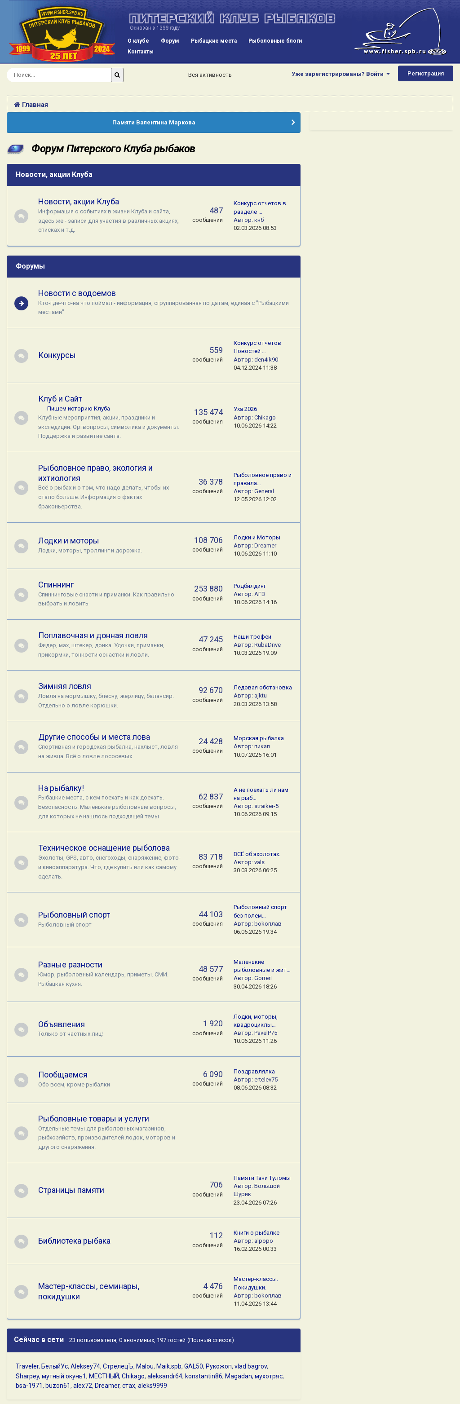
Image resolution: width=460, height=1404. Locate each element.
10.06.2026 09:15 (255, 814)
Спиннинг (60, 584)
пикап (262, 746)
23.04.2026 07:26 (255, 1202)
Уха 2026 (245, 409)
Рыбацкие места (214, 41)
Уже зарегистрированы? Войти (341, 74)
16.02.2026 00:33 (255, 1248)
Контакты (141, 52)
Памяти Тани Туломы (262, 1177)
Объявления (65, 1024)
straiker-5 (266, 806)
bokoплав (268, 923)
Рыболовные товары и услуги (97, 1118)
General (264, 491)
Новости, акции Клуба (54, 174)
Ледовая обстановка (263, 687)
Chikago (265, 417)
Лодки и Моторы (257, 537)
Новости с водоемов (81, 293)
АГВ (259, 594)
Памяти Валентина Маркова (153, 122)
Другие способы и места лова (98, 737)
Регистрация (425, 73)
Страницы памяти (75, 1190)
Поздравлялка (254, 1071)
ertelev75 (266, 1079)
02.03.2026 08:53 (255, 228)
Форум (170, 41)
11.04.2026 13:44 (255, 1303)
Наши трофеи (252, 636)
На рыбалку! (65, 788)
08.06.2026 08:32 (255, 1087)
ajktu (260, 695)
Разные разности (74, 964)
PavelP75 (265, 1032)
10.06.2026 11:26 (255, 1041)
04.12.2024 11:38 (255, 367)
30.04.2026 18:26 (255, 986)
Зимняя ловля (68, 686)
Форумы (30, 266)
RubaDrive (267, 644)
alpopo (263, 1240)
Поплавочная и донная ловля (97, 635)
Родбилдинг (250, 586)
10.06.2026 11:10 (255, 553)
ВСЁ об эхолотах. (257, 854)
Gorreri (263, 978)
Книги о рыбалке (256, 1232)
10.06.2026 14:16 (255, 602)
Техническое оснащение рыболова (108, 847)
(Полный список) (210, 1340)
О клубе (138, 41)
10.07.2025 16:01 (255, 754)
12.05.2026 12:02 (255, 499)
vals (259, 862)
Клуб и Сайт (64, 398)
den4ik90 (266, 359)
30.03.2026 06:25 (255, 870)
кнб (259, 219)
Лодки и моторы (72, 540)
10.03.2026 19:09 (255, 652)
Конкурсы (61, 355)
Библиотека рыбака (78, 1240)
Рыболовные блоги (275, 41)
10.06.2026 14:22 (255, 425)
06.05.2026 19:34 (255, 931)
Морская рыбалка (259, 738)
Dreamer (265, 545)
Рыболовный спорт (78, 914)
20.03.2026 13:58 (255, 704)
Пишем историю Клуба (82, 408)
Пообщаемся (67, 1074)
